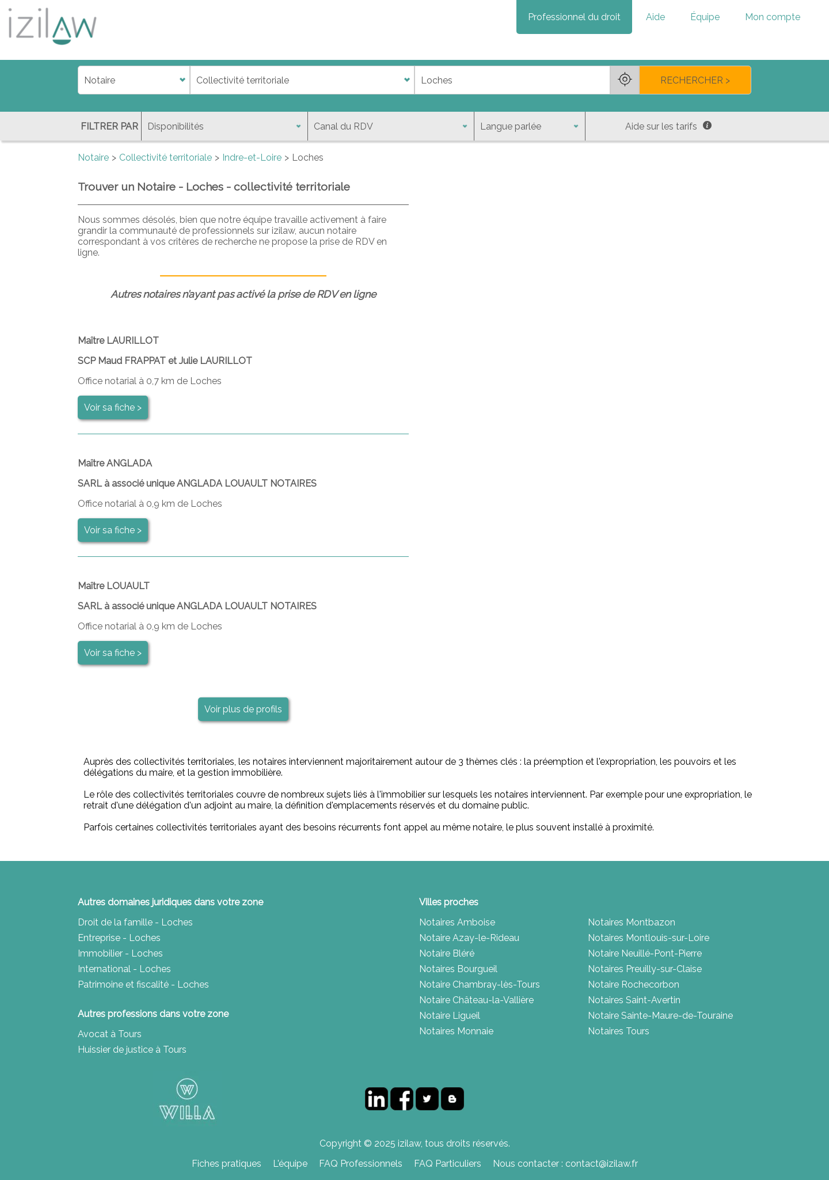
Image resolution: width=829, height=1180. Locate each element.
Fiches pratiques (226, 1163)
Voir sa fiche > (113, 407)
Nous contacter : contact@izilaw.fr (565, 1163)
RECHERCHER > (695, 80)
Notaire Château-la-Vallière (476, 1000)
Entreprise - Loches (119, 937)
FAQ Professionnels (360, 1163)
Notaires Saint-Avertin (634, 1000)
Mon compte (772, 17)
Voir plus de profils (243, 709)
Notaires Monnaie (456, 1031)
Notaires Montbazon (631, 922)
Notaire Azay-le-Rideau (469, 937)
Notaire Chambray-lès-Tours (479, 984)
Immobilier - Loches (120, 953)
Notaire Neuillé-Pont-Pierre (645, 953)
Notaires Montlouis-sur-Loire (648, 937)
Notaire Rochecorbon (633, 984)
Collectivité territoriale (165, 157)
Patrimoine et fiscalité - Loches (143, 984)
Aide (655, 17)
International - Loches (124, 968)
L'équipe (290, 1163)
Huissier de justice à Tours (132, 1049)
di (81, 80)
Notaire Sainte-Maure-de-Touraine (660, 1015)
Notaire (93, 157)
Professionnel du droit (574, 17)
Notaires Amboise (457, 922)
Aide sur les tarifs (668, 126)
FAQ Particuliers (447, 1163)
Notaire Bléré (446, 953)
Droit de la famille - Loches (135, 922)
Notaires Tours (618, 1031)
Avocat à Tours (110, 1034)
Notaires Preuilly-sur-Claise (645, 968)
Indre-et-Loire (252, 157)
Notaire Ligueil (449, 1015)
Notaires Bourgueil (458, 968)
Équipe (705, 17)
